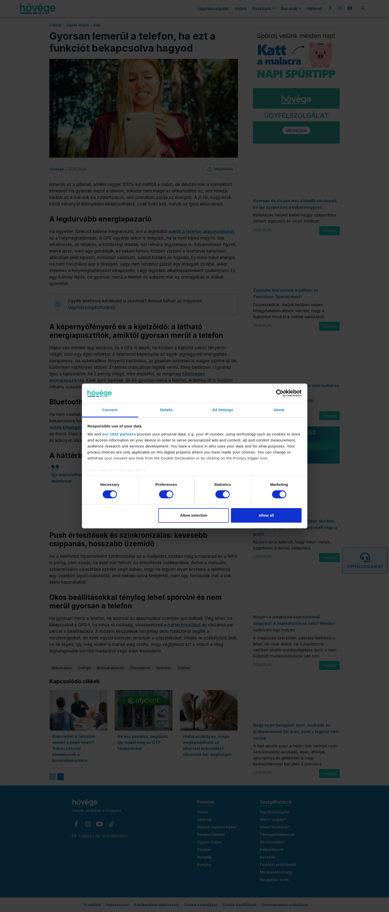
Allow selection (193, 515)
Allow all (266, 515)
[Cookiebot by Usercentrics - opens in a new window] (280, 393)
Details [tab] (166, 410)
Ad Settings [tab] (222, 410)
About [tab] (279, 410)
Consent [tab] (110, 410)
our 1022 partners (119, 434)
